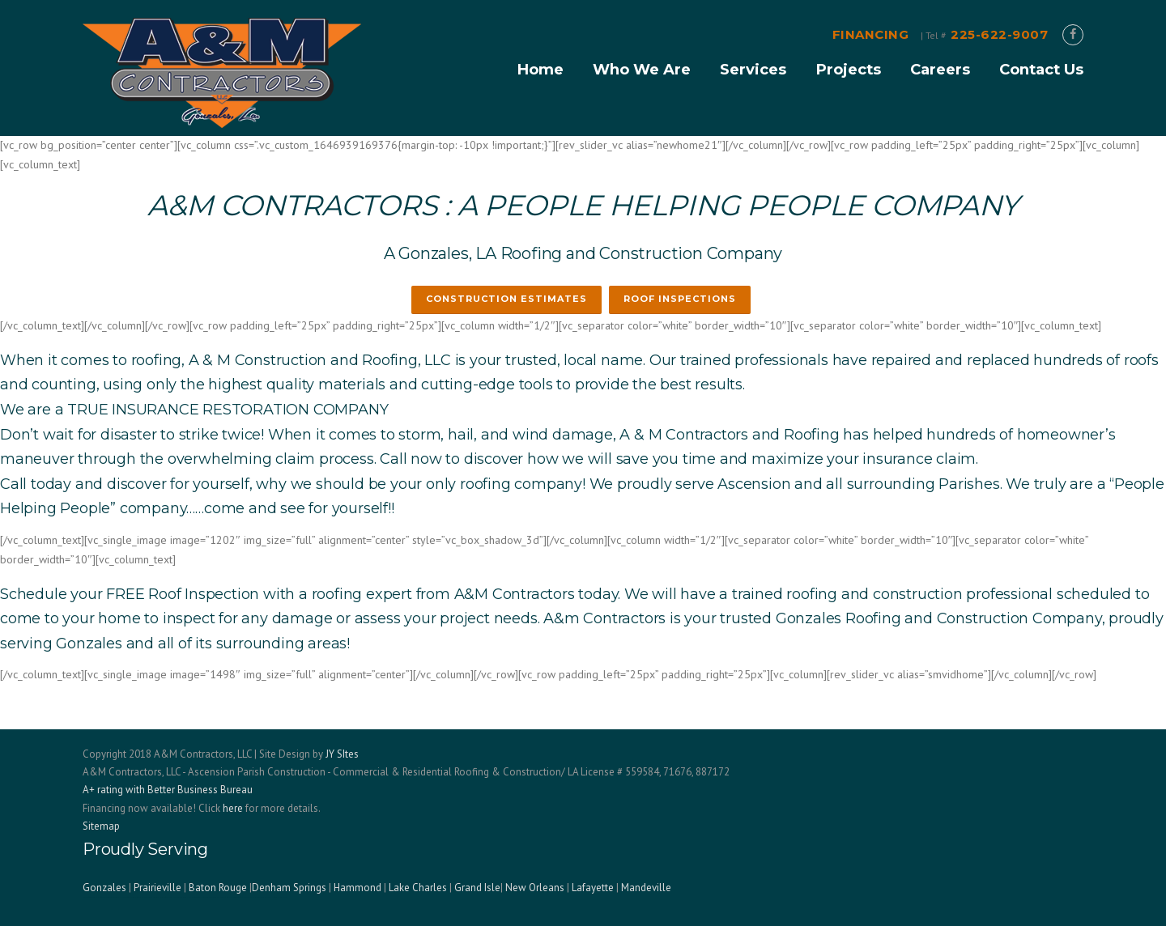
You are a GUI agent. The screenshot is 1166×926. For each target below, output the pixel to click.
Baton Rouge (218, 887)
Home (540, 69)
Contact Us (1041, 69)
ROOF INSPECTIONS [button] (679, 298)
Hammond (357, 887)
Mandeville (646, 887)
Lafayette (593, 887)
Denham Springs (289, 887)
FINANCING (870, 34)
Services (753, 69)
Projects (848, 69)
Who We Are (642, 69)
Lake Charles (418, 887)
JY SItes (342, 754)
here (233, 808)
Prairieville (157, 887)
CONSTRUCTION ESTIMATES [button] (506, 298)
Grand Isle (477, 887)
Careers (940, 69)
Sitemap (101, 826)
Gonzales (104, 887)
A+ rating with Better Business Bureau (168, 789)
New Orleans (534, 887)
